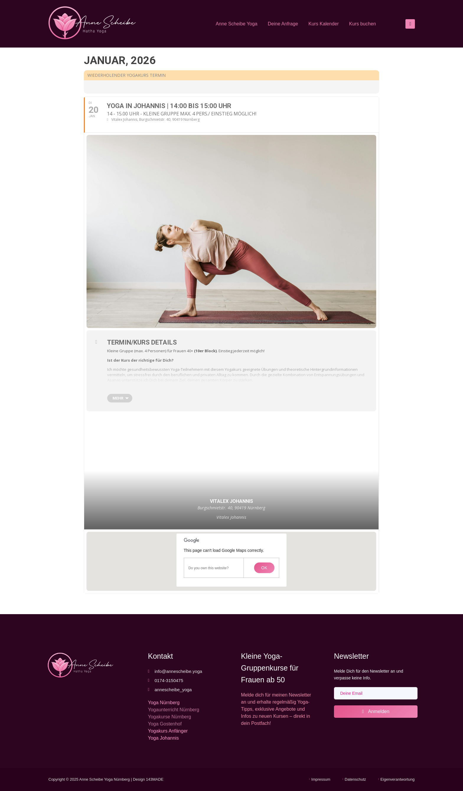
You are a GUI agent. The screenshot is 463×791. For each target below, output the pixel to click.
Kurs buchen (362, 23)
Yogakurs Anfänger (168, 730)
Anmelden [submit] (375, 711)
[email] (376, 693)
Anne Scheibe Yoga (236, 23)
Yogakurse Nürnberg (169, 716)
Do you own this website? (208, 568)
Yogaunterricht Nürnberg (173, 709)
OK (264, 567)
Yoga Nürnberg (164, 702)
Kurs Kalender (324, 23)
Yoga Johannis (163, 738)
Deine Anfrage (283, 23)
